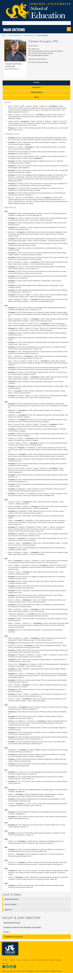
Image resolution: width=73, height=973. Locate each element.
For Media (12, 960)
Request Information (11, 899)
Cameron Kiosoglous (13, 937)
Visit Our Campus (10, 904)
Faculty (6, 932)
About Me (36, 97)
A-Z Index (5, 960)
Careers (18, 960)
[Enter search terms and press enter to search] (36, 23)
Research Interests (36, 87)
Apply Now (8, 909)
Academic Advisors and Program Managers (22, 927)
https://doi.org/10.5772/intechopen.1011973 (54, 139)
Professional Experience (36, 92)
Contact (34, 960)
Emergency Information (55, 960)
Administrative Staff (11, 923)
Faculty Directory (29, 35)
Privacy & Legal (26, 960)
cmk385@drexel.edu (13, 69)
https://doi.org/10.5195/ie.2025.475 (18, 112)
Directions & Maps (42, 960)
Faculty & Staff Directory (15, 35)
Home (3, 35)
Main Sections (14, 29)
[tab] (36, 83)
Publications (36, 82)
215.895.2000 (44, 971)
